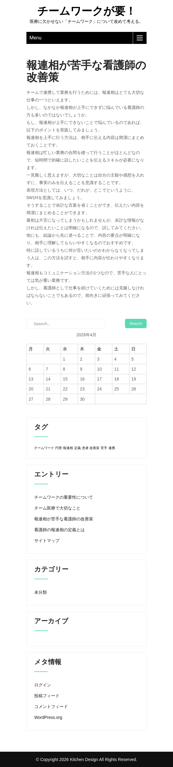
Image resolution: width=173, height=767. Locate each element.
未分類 (40, 592)
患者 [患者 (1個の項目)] (85, 448)
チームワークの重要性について (63, 497)
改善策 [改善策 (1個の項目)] (94, 448)
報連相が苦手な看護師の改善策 (63, 518)
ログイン (42, 684)
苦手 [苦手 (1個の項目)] (104, 448)
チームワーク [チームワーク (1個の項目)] (44, 448)
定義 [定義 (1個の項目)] (77, 448)
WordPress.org (48, 717)
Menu (35, 38)
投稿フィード (46, 695)
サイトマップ (46, 540)
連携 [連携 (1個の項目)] (111, 448)
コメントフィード (51, 706)
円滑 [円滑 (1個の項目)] (58, 448)
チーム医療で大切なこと (57, 508)
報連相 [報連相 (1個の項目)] (68, 448)
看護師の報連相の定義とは (59, 529)
